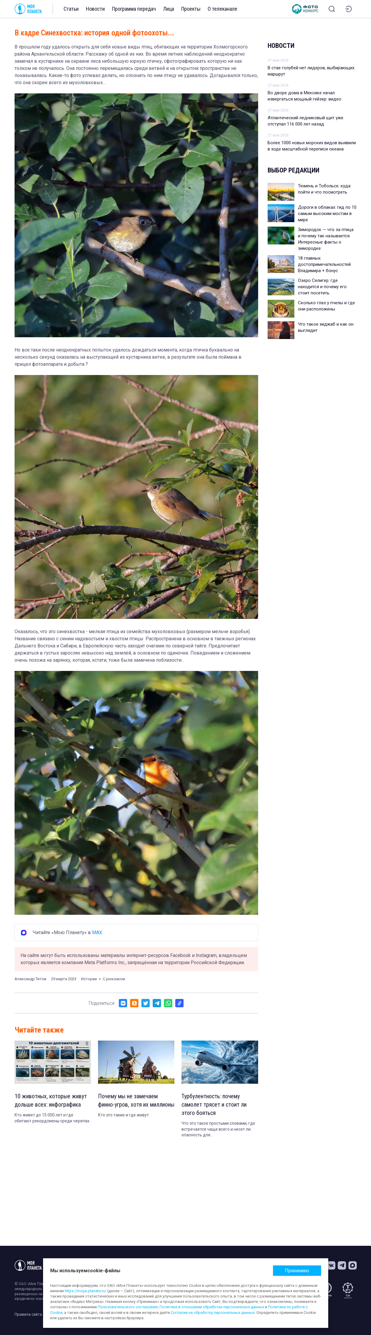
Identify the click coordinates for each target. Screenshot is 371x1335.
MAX (97, 932)
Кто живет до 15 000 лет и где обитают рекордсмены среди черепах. (52, 1118)
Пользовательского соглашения (128, 1307)
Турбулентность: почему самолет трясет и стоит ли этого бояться (214, 1104)
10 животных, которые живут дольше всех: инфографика (51, 1100)
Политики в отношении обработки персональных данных (212, 1307)
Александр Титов (30, 979)
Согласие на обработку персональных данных (213, 1312)
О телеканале (222, 9)
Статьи (71, 9)
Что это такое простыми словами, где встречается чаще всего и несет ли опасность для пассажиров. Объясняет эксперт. (218, 1129)
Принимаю (297, 1270)
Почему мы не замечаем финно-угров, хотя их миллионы (136, 1100)
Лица (168, 9)
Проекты (191, 9)
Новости (95, 9)
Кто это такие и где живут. (124, 1115)
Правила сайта (28, 1314)
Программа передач (134, 9)
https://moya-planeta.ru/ (85, 1291)
